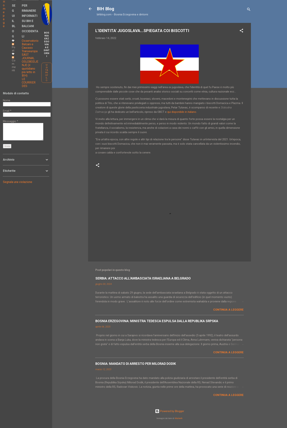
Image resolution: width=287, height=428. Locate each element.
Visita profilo (46, 73)
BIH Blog (105, 8)
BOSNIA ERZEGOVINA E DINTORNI (46, 44)
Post (13, 47)
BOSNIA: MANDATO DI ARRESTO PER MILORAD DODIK (135, 364)
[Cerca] (249, 10)
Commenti (14, 64)
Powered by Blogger (169, 411)
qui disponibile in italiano (181, 112)
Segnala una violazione (17, 182)
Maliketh (178, 418)
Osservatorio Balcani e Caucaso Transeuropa (30, 46)
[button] (241, 31)
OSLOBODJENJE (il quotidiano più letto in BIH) (30, 68)
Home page (4, 14)
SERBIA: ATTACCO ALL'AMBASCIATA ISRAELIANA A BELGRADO (143, 278)
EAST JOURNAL (28, 56)
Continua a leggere (228, 309)
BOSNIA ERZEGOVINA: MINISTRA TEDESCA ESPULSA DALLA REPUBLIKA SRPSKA (156, 321)
